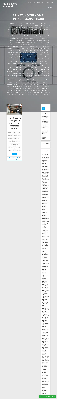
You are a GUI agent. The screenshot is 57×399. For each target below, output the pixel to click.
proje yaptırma (45, 153)
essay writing (44, 198)
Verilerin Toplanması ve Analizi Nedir (45, 304)
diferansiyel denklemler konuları (44, 215)
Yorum (47, 2)
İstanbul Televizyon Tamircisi (44, 367)
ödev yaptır (47, 169)
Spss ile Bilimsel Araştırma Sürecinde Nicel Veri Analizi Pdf (45, 325)
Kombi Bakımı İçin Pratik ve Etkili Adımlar (45, 130)
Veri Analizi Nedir (45, 283)
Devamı (14, 154)
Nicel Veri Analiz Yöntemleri (45, 309)
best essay (44, 195)
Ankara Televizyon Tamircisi (45, 231)
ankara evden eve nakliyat (45, 384)
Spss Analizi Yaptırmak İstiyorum (44, 267)
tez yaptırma (44, 155)
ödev (43, 171)
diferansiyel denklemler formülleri (44, 210)
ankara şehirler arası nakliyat (45, 376)
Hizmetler (40, 2)
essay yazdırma (45, 199)
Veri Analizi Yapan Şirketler (44, 279)
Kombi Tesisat (14, 157)
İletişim (51, 7)
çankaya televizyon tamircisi (44, 225)
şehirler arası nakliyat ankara (45, 191)
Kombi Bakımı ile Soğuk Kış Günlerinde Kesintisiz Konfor (14, 123)
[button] (47, 396)
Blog (52, 2)
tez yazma (44, 174)
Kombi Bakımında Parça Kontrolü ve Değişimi (45, 125)
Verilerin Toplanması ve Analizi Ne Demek (45, 300)
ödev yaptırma (45, 152)
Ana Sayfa (28, 2)
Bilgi (34, 2)
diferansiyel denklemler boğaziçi (44, 206)
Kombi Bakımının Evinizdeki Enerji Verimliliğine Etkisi (45, 120)
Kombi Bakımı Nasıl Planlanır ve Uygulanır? (45, 135)
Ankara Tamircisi (10, 5)
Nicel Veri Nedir (45, 330)
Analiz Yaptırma (45, 274)
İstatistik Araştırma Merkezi (44, 352)
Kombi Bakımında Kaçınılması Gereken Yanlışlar (45, 115)
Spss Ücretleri (45, 264)
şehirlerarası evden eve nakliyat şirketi (45, 391)
